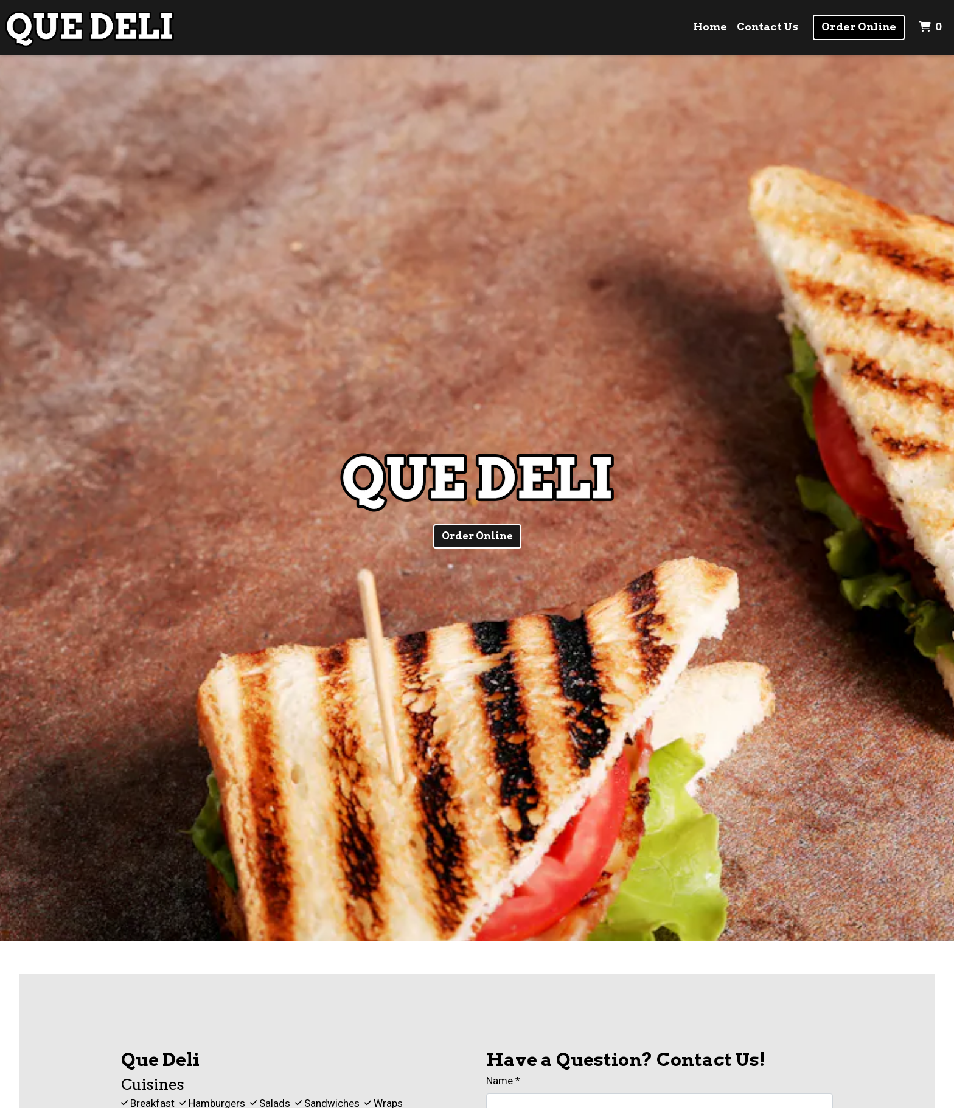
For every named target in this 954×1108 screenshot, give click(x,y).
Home (710, 27)
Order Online (858, 27)
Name (499, 1081)
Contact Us (767, 27)
